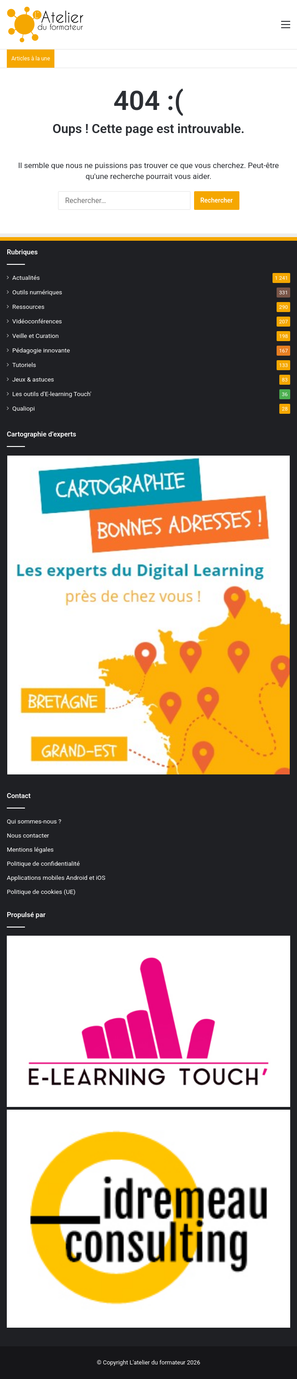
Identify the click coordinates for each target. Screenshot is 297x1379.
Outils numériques (37, 292)
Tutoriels (24, 364)
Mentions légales (30, 849)
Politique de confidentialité (43, 863)
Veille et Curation (35, 335)
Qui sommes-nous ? (34, 821)
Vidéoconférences (37, 321)
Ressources (28, 306)
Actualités (26, 277)
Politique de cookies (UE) (41, 891)
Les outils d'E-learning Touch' (51, 393)
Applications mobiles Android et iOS (56, 877)
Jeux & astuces (33, 379)
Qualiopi (23, 408)
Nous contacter (28, 835)
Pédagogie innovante (41, 350)
